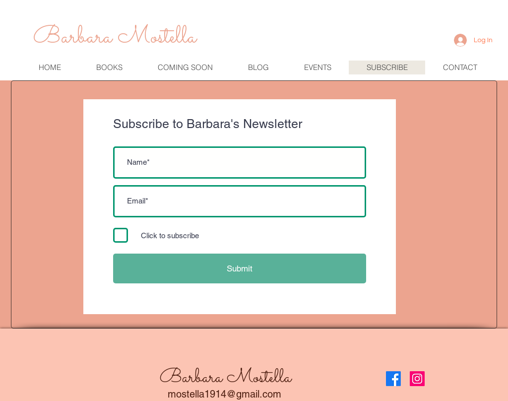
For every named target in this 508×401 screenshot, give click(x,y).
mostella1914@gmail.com (224, 394)
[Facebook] (393, 378)
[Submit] (239, 268)
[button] (317, 67)
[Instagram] (417, 378)
